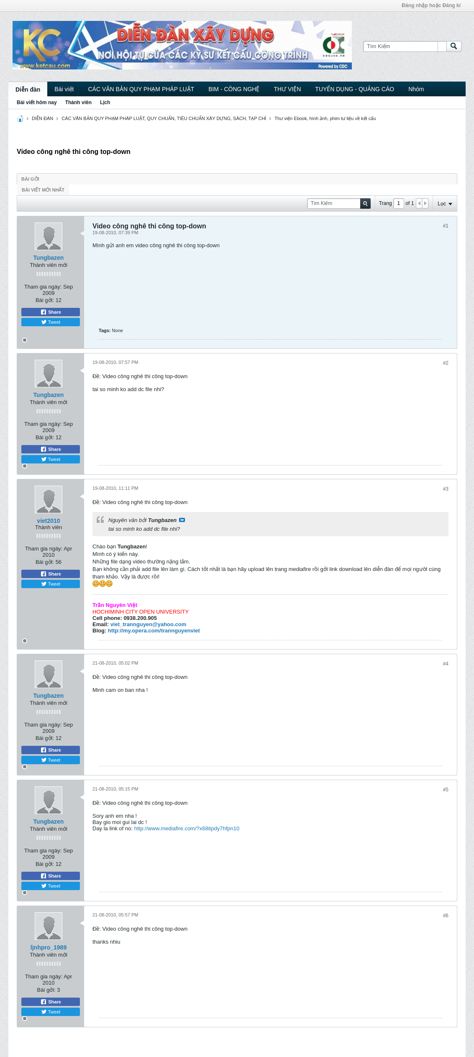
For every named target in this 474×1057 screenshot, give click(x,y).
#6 (445, 916)
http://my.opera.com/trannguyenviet (154, 630)
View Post (182, 520)
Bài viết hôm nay (37, 102)
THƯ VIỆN (287, 89)
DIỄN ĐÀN (42, 118)
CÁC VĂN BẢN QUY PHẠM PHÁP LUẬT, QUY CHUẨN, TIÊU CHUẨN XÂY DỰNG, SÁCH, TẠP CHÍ (163, 118)
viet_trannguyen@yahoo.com (148, 624)
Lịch (105, 102)
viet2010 (48, 520)
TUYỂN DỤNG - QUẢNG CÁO (354, 89)
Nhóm (416, 89)
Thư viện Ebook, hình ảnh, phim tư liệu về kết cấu (325, 118)
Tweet (50, 322)
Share (50, 312)
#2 (445, 363)
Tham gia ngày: (43, 287)
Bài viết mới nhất (43, 189)
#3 (445, 489)
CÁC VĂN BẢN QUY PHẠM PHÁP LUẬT (141, 89)
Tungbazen (48, 257)
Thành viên (78, 102)
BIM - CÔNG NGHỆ (233, 89)
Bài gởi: (45, 300)
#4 (445, 664)
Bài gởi (30, 179)
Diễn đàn (27, 89)
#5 (445, 790)
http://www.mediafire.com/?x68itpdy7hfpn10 (186, 828)
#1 (445, 226)
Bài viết (64, 89)
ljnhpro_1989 (49, 947)
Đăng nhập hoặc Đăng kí (431, 5)
